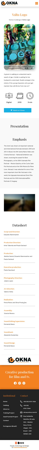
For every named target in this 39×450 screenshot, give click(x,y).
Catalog (6, 405)
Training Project (8, 413)
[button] (36, 3)
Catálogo (17, 20)
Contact (6, 420)
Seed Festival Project (10, 417)
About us (6, 409)
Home (11, 20)
